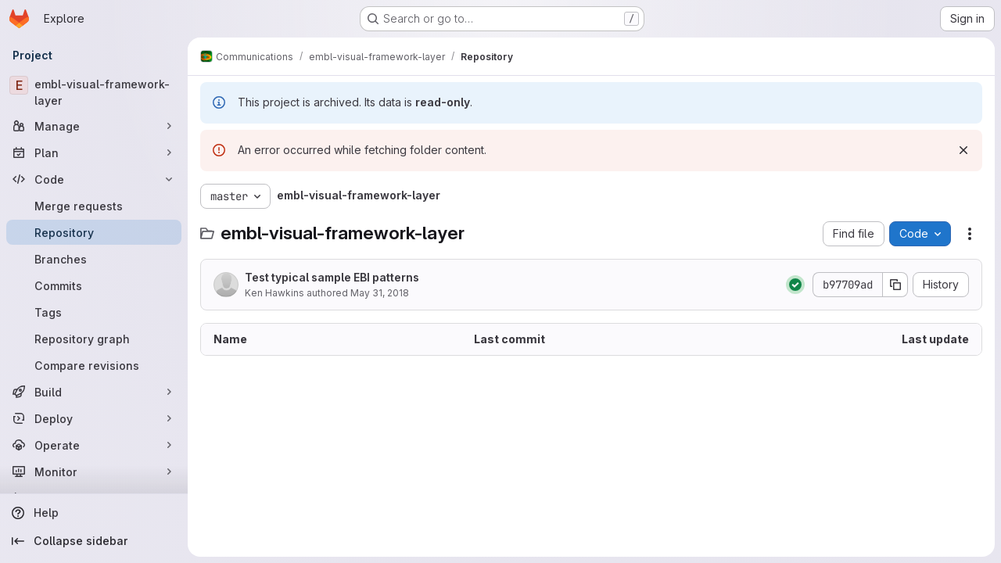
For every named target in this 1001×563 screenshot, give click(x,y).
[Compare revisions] (93, 365)
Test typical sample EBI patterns (332, 277)
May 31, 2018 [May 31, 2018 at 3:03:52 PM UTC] (379, 293)
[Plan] (93, 152)
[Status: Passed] (795, 284)
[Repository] (93, 232)
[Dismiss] (963, 150)
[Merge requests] (93, 205)
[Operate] (93, 444)
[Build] (93, 391)
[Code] (93, 179)
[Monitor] (93, 471)
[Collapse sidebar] (93, 541)
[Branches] (93, 258)
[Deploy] (93, 418)
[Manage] (93, 125)
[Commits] (93, 285)
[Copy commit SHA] (895, 284)
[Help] (93, 512)
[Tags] (93, 312)
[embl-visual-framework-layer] (93, 92)
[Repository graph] (93, 338)
